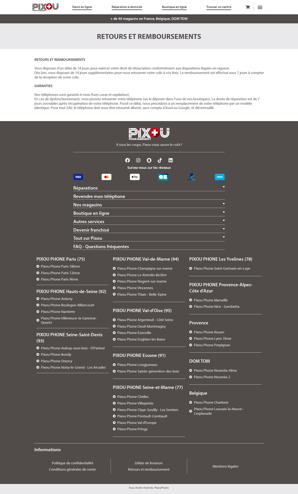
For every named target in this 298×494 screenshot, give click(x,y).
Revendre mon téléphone (99, 196)
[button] (260, 7)
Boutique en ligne (91, 213)
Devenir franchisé (91, 230)
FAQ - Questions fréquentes (101, 246)
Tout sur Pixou (87, 238)
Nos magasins (87, 205)
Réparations (85, 188)
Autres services (88, 221)
